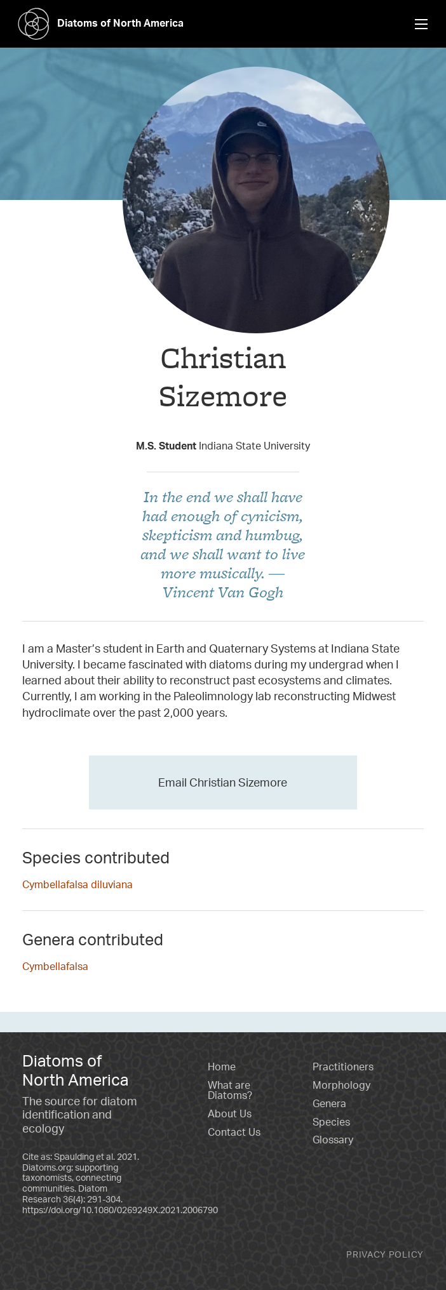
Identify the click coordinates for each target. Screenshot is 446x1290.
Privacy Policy (385, 1254)
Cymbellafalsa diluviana (77, 884)
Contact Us (234, 1132)
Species (331, 1121)
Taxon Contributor (223, 422)
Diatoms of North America (97, 23)
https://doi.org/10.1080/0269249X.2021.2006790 (120, 1209)
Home (222, 1066)
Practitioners (343, 1066)
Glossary (333, 1139)
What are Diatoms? (230, 1090)
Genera (329, 1103)
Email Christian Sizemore (222, 782)
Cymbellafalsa (55, 966)
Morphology (341, 1085)
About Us (230, 1113)
